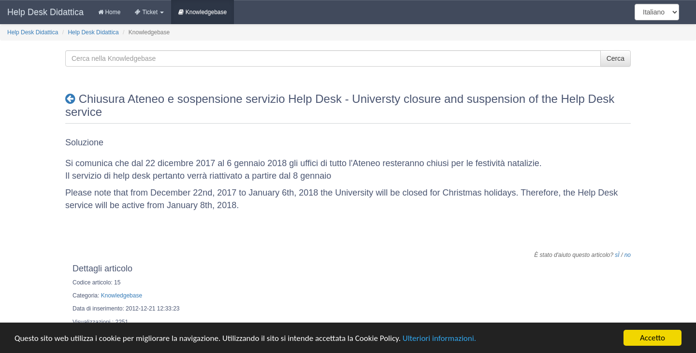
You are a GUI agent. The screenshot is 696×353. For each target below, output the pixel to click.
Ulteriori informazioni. (439, 341)
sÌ (617, 255)
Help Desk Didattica (45, 12)
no (627, 255)
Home (109, 12)
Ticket (149, 12)
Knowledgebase (202, 12)
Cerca (615, 58)
